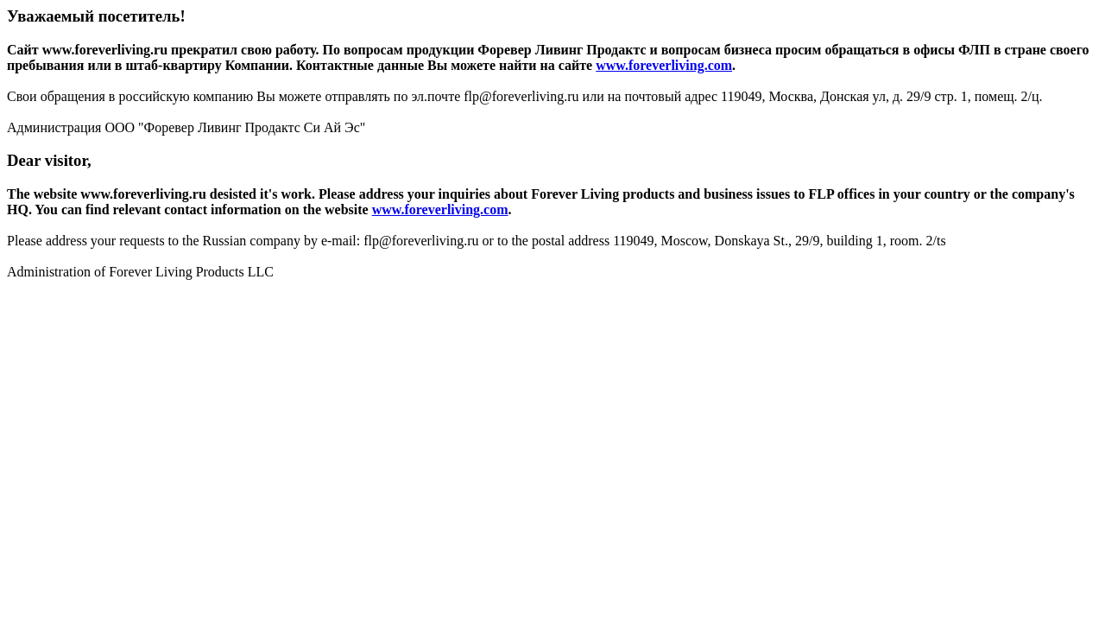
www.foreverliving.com (664, 65)
